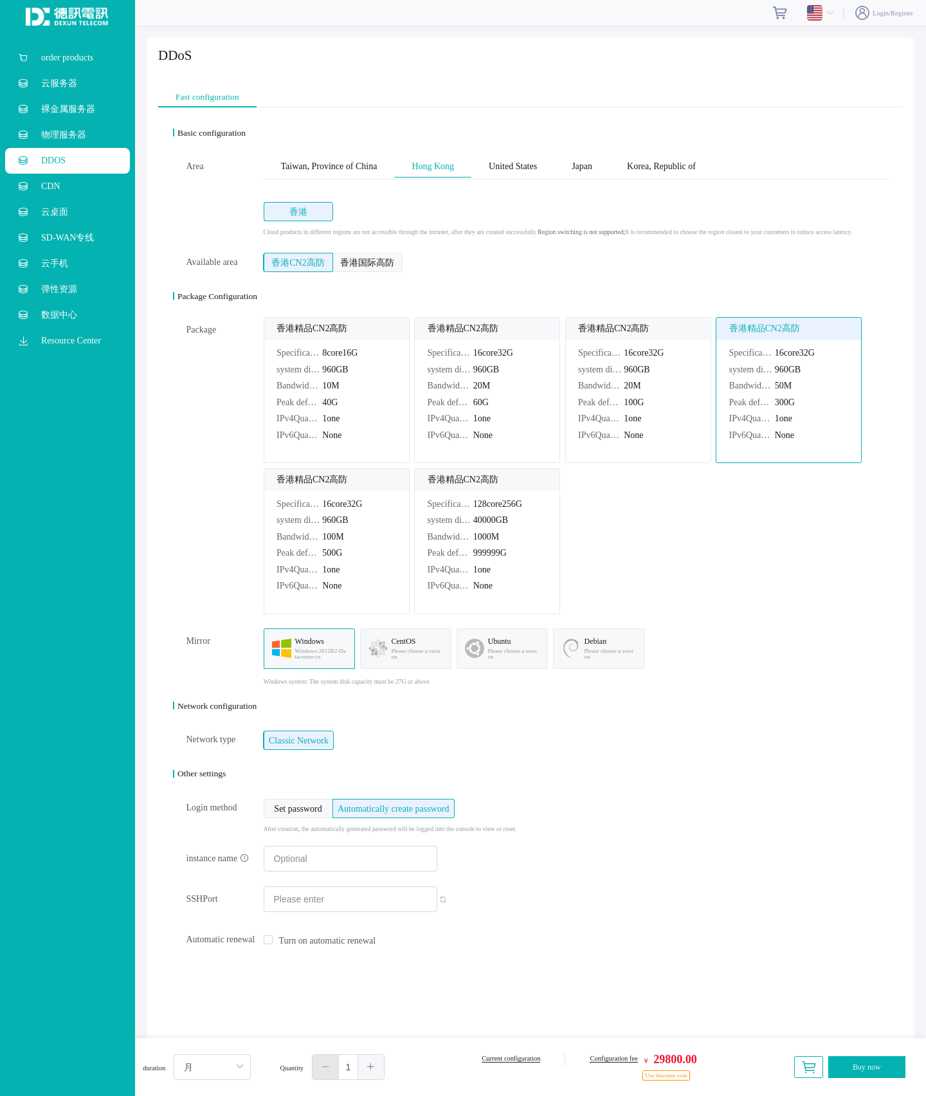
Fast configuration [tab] (207, 97)
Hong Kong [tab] (433, 166)
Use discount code (666, 1075)
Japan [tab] (582, 166)
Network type (211, 739)
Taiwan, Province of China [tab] (329, 166)
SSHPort (202, 899)
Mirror (198, 641)
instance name (217, 858)
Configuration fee (613, 1058)
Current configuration (511, 1058)
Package (201, 329)
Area (195, 166)
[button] (326, 1067)
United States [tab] (513, 166)
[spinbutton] (348, 1067)
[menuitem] (67, 58)
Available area (212, 262)
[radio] (298, 211)
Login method (211, 807)
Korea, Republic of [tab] (661, 166)
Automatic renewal (220, 939)
